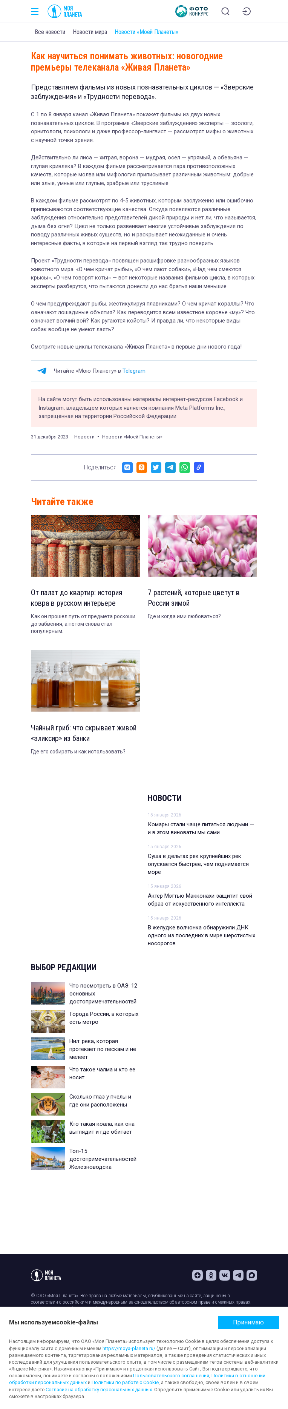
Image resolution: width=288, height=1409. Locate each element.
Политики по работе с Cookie (125, 1382)
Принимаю (248, 1322)
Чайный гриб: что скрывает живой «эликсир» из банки (83, 733)
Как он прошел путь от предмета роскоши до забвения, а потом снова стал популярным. (83, 623)
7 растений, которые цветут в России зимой (194, 598)
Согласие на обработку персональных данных (99, 1389)
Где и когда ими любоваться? (184, 616)
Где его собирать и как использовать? (78, 751)
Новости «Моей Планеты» (146, 31)
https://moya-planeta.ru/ (129, 1348)
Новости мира (90, 31)
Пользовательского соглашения (171, 1375)
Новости (165, 798)
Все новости (50, 31)
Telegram (134, 370)
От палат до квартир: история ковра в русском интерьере (76, 598)
